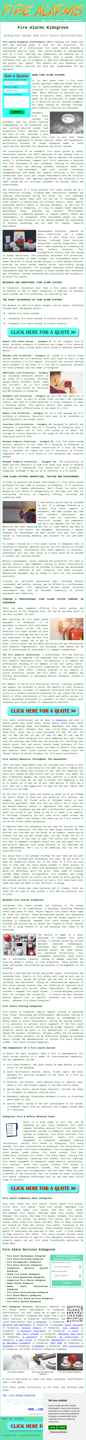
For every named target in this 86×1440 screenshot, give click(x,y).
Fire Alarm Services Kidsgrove (29, 1249)
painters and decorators (17, 1325)
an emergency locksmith (16, 1343)
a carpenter (40, 1322)
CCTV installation (73, 1346)
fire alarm (40, 116)
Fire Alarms (18, 1418)
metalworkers (58, 1340)
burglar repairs (31, 1328)
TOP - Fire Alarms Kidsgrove (19, 1395)
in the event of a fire (35, 365)
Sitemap (4, 1418)
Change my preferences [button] (58, 1432)
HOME (43, 21)
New (11, 1418)
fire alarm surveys (54, 1152)
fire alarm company (64, 508)
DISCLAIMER (77, 21)
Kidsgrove (61, 720)
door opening (71, 1328)
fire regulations (37, 587)
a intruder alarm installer (67, 1325)
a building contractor (31, 1331)
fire (75, 1075)
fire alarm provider (69, 570)
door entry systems (27, 1334)
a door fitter (24, 1340)
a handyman (38, 1346)
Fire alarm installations (18, 720)
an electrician (69, 1337)
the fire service (60, 547)
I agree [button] (52, 1427)
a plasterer (30, 1337)
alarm (52, 1092)
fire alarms (20, 277)
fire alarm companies (50, 738)
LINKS (50, 21)
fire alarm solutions (63, 1134)
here (12, 1243)
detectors (26, 465)
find (11, 1204)
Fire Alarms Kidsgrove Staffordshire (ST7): (28, 42)
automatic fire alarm (47, 151)
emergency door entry (70, 1334)
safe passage (64, 413)
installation (15, 190)
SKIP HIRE (56, 1343)
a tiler (73, 1331)
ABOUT (58, 21)
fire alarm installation (50, 1240)
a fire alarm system (71, 482)
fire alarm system (56, 48)
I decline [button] (62, 1427)
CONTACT (66, 21)
